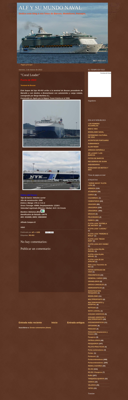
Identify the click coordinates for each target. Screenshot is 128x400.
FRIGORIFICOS (94, 275)
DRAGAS (91, 214)
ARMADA (91, 188)
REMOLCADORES (95, 366)
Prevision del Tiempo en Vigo (108, 73)
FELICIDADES (93, 217)
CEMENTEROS (94, 201)
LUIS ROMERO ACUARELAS (94, 125)
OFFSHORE (92, 326)
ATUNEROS (92, 191)
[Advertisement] (51, 306)
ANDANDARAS (94, 165)
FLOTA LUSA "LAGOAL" (97, 229)
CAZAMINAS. (93, 198)
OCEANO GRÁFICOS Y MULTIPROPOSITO (97, 318)
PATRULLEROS (94, 340)
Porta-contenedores (95, 350)
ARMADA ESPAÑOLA (96, 150)
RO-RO (31, 235)
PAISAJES (92, 329)
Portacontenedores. (95, 363)
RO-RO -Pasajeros (95, 372)
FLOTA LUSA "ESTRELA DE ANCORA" (97, 224)
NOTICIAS (92, 308)
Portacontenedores (95, 359)
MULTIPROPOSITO (95, 299)
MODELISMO (93, 296)
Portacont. (92, 356)
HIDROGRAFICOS (95, 288)
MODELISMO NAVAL (96, 132)
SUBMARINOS (93, 143)
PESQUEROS (93, 343)
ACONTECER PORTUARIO (98, 140)
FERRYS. (91, 220)
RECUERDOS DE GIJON (97, 161)
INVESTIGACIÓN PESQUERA (94, 292)
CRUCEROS (92, 207)
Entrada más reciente (30, 322)
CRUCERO (92, 204)
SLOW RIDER (93, 147)
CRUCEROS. (93, 211)
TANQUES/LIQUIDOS (96, 379)
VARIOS (91, 382)
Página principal (26, 65)
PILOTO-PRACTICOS (96, 347)
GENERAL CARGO (95, 278)
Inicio (54, 322)
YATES (90, 388)
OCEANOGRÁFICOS (96, 322)
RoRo (90, 375)
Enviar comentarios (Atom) (40, 328)
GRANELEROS (94, 281)
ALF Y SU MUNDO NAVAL (50, 8)
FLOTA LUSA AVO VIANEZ (98, 244)
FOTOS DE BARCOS (96, 158)
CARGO (91, 195)
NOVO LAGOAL (94, 311)
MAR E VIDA (93, 129)
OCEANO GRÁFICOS (96, 314)
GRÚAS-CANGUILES (96, 285)
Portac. (91, 353)
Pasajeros (92, 337)
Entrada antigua (75, 322)
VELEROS (92, 385)
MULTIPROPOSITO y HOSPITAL (96, 303)
